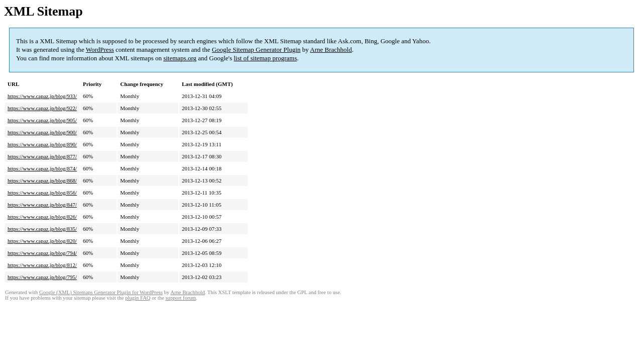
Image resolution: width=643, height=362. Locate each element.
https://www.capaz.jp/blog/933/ (42, 96)
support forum (180, 298)
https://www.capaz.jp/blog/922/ (42, 108)
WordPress (100, 49)
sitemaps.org (179, 58)
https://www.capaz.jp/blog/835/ (42, 229)
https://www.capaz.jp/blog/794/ (42, 253)
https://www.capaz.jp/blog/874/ (42, 168)
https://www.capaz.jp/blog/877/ (42, 156)
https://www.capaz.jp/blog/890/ (42, 144)
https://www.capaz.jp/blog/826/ (42, 217)
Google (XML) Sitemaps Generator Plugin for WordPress (101, 292)
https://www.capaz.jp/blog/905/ (42, 120)
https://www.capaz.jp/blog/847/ (42, 205)
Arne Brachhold (331, 49)
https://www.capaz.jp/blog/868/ (42, 180)
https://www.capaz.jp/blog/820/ (42, 241)
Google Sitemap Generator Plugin (256, 49)
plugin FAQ (137, 298)
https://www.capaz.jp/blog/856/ (42, 193)
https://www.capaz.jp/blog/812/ (42, 265)
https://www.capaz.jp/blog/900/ (42, 132)
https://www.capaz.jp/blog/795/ (42, 277)
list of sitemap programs (265, 58)
